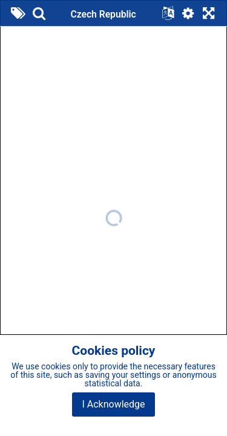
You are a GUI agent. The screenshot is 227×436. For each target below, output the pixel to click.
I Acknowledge (113, 404)
